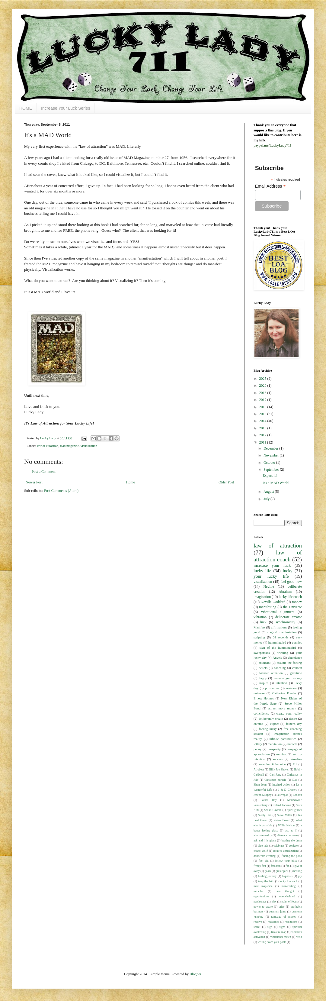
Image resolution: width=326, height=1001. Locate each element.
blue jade (263, 845)
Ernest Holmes (264, 698)
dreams (258, 723)
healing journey (267, 876)
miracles (259, 891)
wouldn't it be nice (272, 764)
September (272, 469)
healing (297, 871)
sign (269, 926)
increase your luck (272, 565)
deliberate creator (288, 617)
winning (282, 652)
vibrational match (280, 936)
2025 (263, 378)
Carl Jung (275, 774)
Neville (268, 586)
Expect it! (270, 475)
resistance (273, 921)
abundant (265, 662)
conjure (293, 845)
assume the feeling (289, 662)
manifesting (267, 607)
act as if (291, 830)
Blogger (195, 974)
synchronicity (285, 622)
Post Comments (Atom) (61, 491)
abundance (295, 657)
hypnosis (287, 876)
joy (300, 876)
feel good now (291, 582)
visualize (296, 759)
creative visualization (285, 850)
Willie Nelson (286, 825)
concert (297, 668)
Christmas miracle (275, 779)
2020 (263, 385)
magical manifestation (281, 632)
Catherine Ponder (284, 693)
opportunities (261, 896)
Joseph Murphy (263, 794)
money (297, 602)
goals (268, 871)
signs (282, 926)
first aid (264, 860)
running (281, 754)
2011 (263, 442)
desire (293, 718)
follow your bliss (286, 860)
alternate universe (287, 835)
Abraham (285, 591)
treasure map (278, 932)
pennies (297, 642)
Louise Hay (268, 800)
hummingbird (277, 642)
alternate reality (263, 835)
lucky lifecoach (289, 881)
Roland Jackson (282, 805)
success (278, 759)
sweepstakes (262, 652)
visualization (89, 445)
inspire (263, 683)
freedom (276, 865)
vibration (260, 617)
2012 (263, 435)
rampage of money (283, 916)
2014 (263, 421)
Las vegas (282, 794)
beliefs (263, 668)
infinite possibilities (282, 739)
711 (295, 764)
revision (291, 688)
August (269, 491)
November (272, 455)
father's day (294, 723)
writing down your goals (272, 942)
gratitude (296, 673)
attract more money (282, 708)
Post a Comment (44, 472)
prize (281, 906)
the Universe (292, 607)
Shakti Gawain (273, 810)
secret (257, 926)
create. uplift (261, 850)
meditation (275, 744)
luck (263, 622)
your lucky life (271, 576)
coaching (280, 668)
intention (281, 683)
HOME (25, 108)
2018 (263, 393)
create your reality (289, 713)
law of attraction (47, 445)
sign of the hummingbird (278, 647)
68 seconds (281, 637)
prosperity (274, 749)
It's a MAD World (276, 483)
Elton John (260, 784)
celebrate (278, 845)
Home (130, 482)
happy (263, 678)
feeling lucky (268, 729)
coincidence (261, 713)
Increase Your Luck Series (65, 108)
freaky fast (260, 865)
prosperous (272, 688)
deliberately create (271, 718)
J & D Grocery (287, 789)
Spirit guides (294, 810)
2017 (263, 400)
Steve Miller (284, 815)
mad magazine (69, 445)
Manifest (259, 627)
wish (299, 936)
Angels (277, 657)
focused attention (271, 673)
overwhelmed (287, 896)
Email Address (270, 186)
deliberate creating (265, 855)
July (267, 499)
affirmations (279, 627)
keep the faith (266, 881)
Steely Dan (264, 815)
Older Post (226, 482)
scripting (259, 637)
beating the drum (292, 840)
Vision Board (281, 820)
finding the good (292, 855)
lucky (287, 570)
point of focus (289, 901)
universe (259, 693)
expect (274, 723)
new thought (285, 891)
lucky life (262, 570)
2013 (263, 428)
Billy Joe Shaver (279, 769)
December (271, 448)
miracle (292, 744)
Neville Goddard (273, 602)
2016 (263, 407)
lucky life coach (290, 597)
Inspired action (281, 784)
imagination (262, 597)
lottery (258, 744)
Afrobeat (259, 769)
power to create (263, 906)
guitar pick (282, 871)
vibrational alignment (278, 612)
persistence (260, 901)
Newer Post (34, 482)
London (297, 794)
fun (287, 865)
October (270, 462)
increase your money (287, 678)
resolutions (291, 921)
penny (257, 749)
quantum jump (277, 911)
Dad (294, 779)
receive (258, 921)
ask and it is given (265, 840)
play (273, 901)
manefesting (289, 886)
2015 (263, 414)
